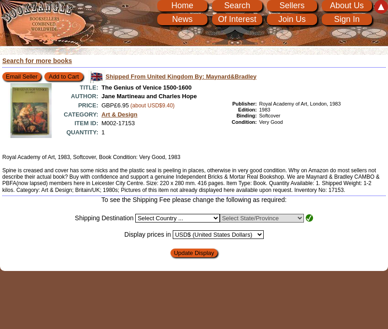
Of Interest (237, 19)
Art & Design (119, 114)
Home (182, 5)
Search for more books (37, 60)
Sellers (291, 5)
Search (237, 5)
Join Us (292, 19)
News (182, 19)
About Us (347, 5)
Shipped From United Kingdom (181, 76)
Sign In (347, 19)
